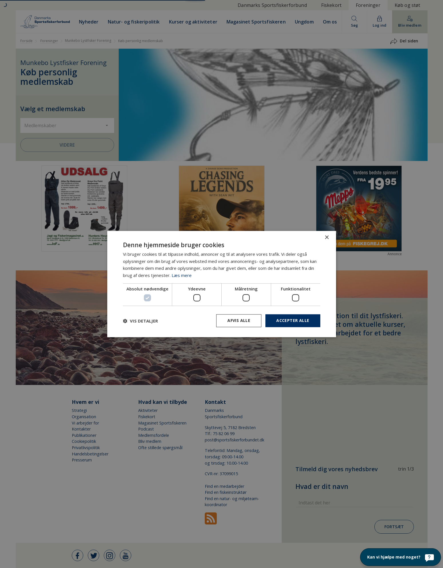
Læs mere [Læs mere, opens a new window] (182, 275)
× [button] (327, 237)
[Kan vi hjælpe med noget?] (400, 557)
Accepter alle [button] (292, 320)
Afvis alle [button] (238, 320)
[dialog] (221, 284)
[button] (140, 320)
